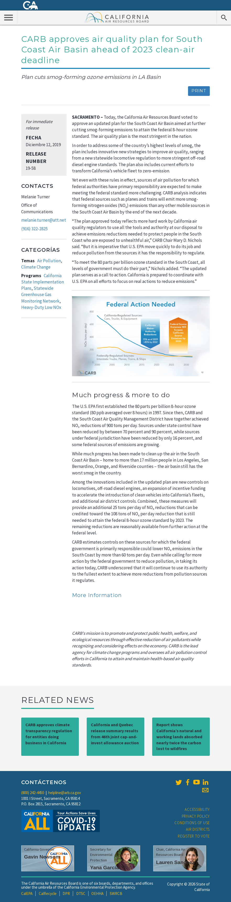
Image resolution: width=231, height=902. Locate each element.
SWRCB (116, 893)
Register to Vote (194, 836)
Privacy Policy (196, 816)
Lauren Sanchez (175, 862)
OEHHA (97, 893)
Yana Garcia (104, 867)
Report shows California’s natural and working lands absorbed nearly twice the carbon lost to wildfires (179, 736)
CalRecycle (48, 893)
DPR (66, 893)
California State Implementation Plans (42, 282)
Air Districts (198, 829)
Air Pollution (49, 261)
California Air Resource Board (117, 17)
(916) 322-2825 (34, 229)
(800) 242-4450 (32, 792)
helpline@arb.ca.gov (64, 792)
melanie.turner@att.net (43, 220)
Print (198, 90)
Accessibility (197, 809)
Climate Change (36, 267)
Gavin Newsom (42, 857)
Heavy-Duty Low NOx (41, 307)
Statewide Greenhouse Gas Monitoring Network (40, 294)
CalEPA (26, 893)
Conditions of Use (192, 822)
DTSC (80, 893)
